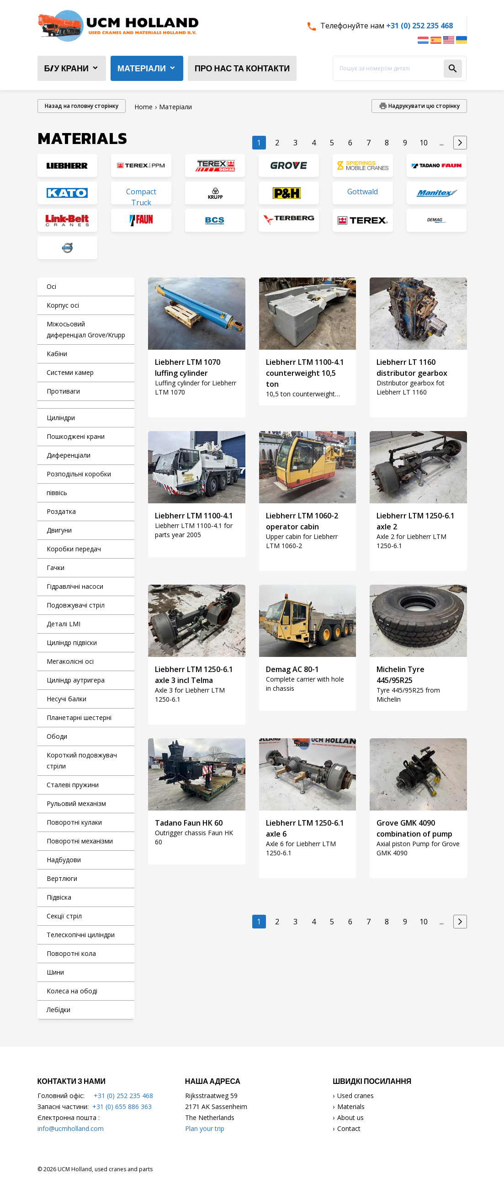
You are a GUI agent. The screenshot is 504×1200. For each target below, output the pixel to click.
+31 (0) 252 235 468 (419, 26)
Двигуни (59, 530)
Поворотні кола (71, 953)
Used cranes (355, 1095)
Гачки (55, 567)
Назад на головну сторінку (81, 106)
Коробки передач (74, 548)
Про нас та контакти (242, 68)
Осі (51, 286)
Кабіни (57, 353)
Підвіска (59, 897)
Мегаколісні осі (70, 661)
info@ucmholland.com (70, 1128)
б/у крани (66, 68)
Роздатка (61, 511)
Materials (351, 1106)
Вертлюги (62, 878)
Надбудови (64, 859)
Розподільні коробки (79, 473)
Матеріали (141, 68)
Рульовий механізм (76, 803)
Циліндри (61, 417)
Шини (55, 972)
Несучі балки (66, 698)
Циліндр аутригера (76, 680)
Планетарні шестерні (79, 717)
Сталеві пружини (73, 784)
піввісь (57, 492)
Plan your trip (204, 1128)
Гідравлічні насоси (75, 586)
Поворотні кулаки (74, 822)
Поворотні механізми (80, 841)
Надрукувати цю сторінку (423, 106)
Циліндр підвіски (72, 642)
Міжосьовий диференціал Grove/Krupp (86, 329)
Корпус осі (63, 305)
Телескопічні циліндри (81, 934)
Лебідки (58, 1009)
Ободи (57, 736)
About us (350, 1117)
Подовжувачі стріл (76, 605)
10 (423, 143)
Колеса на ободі (72, 991)
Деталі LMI (63, 623)
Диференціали (68, 455)
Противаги (63, 391)
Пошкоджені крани (76, 436)
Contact (349, 1128)
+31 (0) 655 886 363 (122, 1106)
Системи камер (70, 372)
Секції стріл (64, 916)
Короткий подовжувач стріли (82, 760)
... (442, 143)
